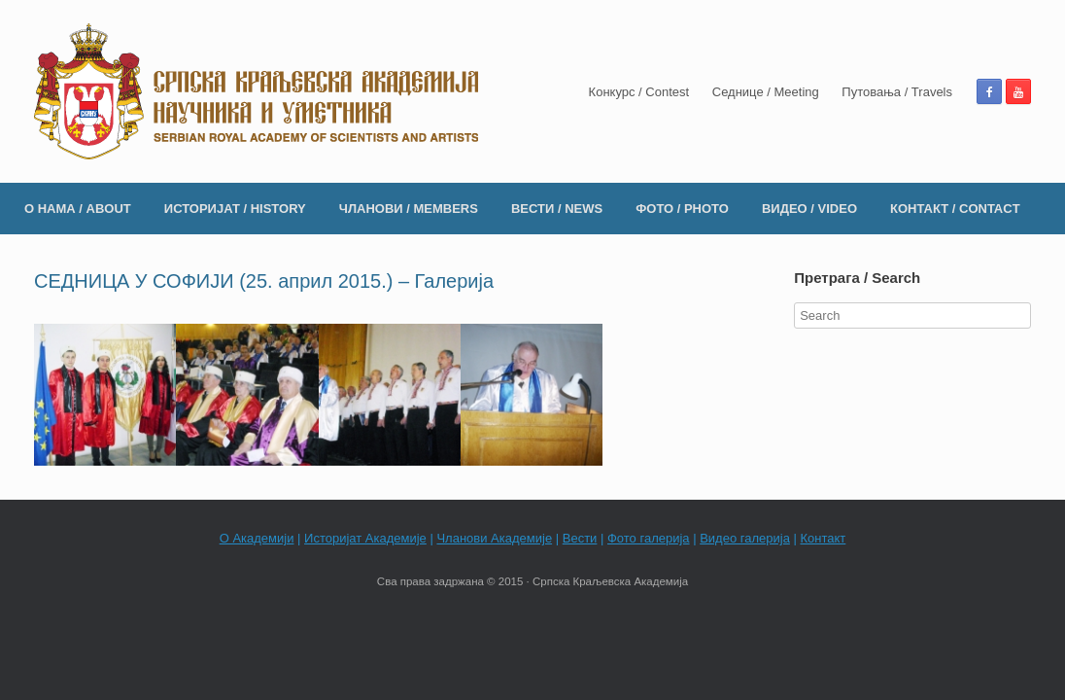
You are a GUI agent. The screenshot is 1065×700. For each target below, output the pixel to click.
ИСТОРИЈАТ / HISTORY (235, 208)
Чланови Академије (494, 538)
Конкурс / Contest (639, 92)
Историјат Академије (365, 538)
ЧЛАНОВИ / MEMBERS (408, 208)
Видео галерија (745, 538)
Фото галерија (648, 538)
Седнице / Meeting (765, 92)
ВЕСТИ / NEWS (556, 208)
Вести (580, 538)
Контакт (823, 538)
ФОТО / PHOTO (682, 208)
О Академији (257, 538)
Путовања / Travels (897, 92)
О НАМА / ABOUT (77, 208)
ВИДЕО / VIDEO (809, 208)
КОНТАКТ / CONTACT (955, 208)
